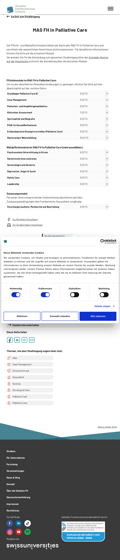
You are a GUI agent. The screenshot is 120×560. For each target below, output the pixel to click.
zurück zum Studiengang (25, 16)
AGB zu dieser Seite (107, 427)
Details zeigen (102, 306)
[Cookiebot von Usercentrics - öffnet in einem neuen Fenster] (102, 241)
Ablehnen (22, 316)
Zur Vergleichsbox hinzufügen (25, 225)
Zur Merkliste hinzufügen (22, 219)
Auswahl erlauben (60, 316)
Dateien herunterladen (25, 325)
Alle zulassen (97, 316)
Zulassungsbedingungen (21, 201)
